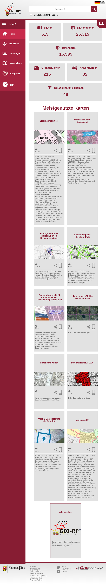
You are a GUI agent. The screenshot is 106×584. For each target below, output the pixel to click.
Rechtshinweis (36, 573)
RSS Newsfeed (64, 567)
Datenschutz (35, 571)
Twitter (62, 571)
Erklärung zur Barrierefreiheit (36, 579)
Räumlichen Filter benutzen (45, 15)
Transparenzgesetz (38, 576)
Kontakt (33, 566)
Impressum (35, 569)
